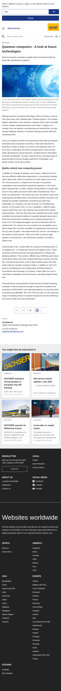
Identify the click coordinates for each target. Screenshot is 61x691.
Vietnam (5, 622)
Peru (34, 567)
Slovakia (36, 644)
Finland (35, 596)
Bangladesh (6, 581)
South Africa (7, 552)
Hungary (36, 611)
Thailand (5, 618)
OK (54, 12)
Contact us (6, 489)
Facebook (38, 481)
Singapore (6, 611)
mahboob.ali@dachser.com (13, 331)
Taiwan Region (8, 614)
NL (45, 585)
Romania (36, 640)
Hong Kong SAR (8, 588)
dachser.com (47, 533)
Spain (35, 648)
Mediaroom (14, 28)
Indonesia (6, 596)
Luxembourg (37, 622)
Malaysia (5, 607)
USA (34, 570)
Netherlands (37, 625)
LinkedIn (37, 485)
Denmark (36, 592)
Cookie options (38, 467)
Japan (4, 600)
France (35, 600)
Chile (35, 559)
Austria (35, 581)
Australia (5, 670)
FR (41, 585)
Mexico (35, 563)
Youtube (37, 489)
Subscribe (14, 469)
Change (30, 18)
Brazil (35, 552)
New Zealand (7, 673)
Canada (36, 555)
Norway (36, 629)
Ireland (35, 614)
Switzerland (37, 655)
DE (48, 622)
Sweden (36, 651)
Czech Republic (39, 588)
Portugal (36, 637)
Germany (36, 603)
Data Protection (39, 464)
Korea (4, 603)
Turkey (35, 659)
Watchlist (49, 36)
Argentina (36, 548)
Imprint (35, 460)
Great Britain (38, 607)
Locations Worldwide (10, 481)
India (4, 592)
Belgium (36, 585)
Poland (35, 633)
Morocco (5, 548)
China (4, 585)
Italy (34, 618)
